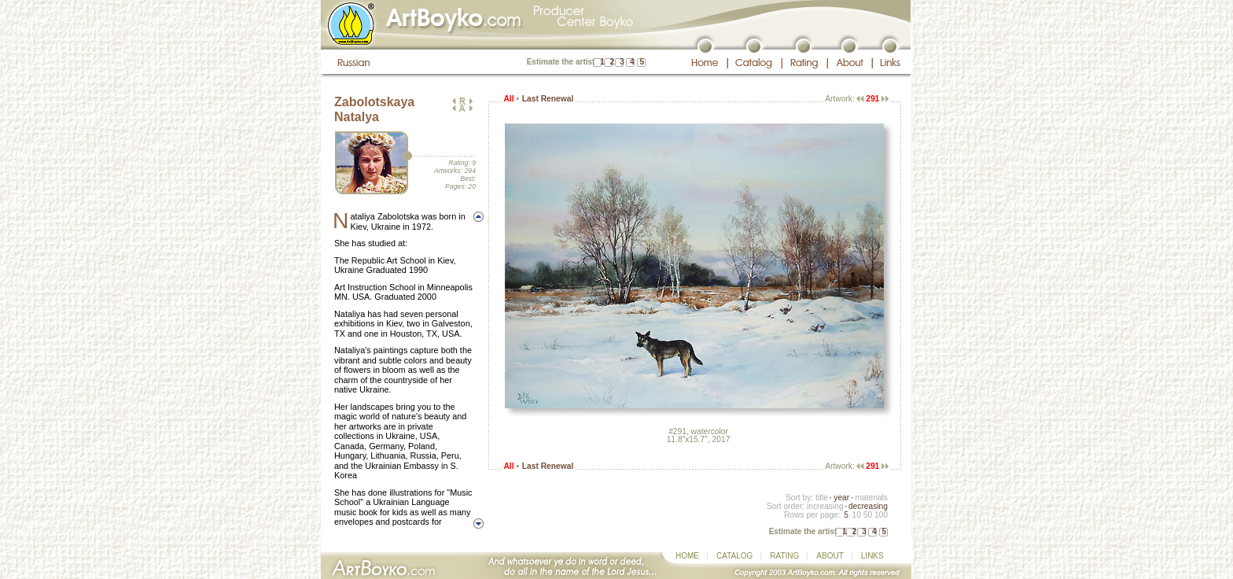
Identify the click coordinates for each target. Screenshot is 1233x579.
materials (871, 497)
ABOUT (829, 555)
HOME (687, 555)
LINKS (872, 555)
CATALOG (734, 555)
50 (867, 515)
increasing (825, 506)
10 (856, 515)
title (821, 497)
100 (881, 515)
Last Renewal (547, 98)
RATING (784, 555)
